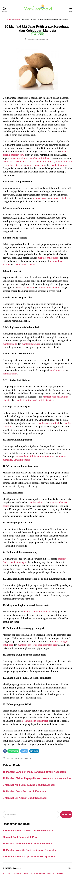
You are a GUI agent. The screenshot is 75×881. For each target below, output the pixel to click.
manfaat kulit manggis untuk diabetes (34, 400)
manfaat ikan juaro (31, 343)
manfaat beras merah (49, 287)
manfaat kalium (58, 164)
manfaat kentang (25, 287)
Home (9, 19)
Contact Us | (28, 873)
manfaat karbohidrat (18, 158)
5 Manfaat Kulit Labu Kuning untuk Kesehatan (29, 784)
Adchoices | (8, 873)
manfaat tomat (10, 373)
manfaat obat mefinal (48, 423)
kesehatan (10, 758)
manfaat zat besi (11, 161)
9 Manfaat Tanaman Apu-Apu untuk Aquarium (29, 856)
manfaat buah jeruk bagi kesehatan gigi (37, 644)
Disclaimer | (18, 873)
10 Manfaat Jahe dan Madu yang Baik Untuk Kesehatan (34, 771)
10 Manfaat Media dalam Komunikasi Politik (28, 843)
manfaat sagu (39, 198)
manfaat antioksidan (39, 158)
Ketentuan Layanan (55, 873)
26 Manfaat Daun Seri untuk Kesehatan (25, 791)
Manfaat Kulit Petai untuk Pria (20, 837)
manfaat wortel (56, 370)
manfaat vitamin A (45, 161)
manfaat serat (17, 154)
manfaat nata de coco (61, 198)
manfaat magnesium (35, 164)
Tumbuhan (16, 19)
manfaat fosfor (27, 161)
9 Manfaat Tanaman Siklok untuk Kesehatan (28, 830)
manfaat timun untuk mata (37, 611)
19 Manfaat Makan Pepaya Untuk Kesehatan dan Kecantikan (37, 778)
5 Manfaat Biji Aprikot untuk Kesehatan (25, 797)
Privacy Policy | (40, 873)
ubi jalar (17, 758)
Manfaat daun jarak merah (35, 720)
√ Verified (37, 34)
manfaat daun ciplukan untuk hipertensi (34, 456)
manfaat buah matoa (25, 264)
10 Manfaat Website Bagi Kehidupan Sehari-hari (30, 850)
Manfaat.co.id (15, 868)
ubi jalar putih (26, 758)
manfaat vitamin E (15, 164)
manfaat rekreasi (37, 502)
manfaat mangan (18, 562)
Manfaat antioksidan (48, 257)
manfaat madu (10, 343)
